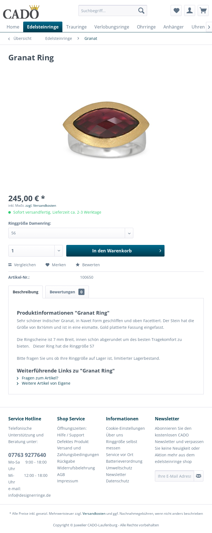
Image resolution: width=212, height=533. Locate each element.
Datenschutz (117, 480)
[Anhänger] (174, 27)
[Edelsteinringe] (42, 27)
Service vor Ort (119, 454)
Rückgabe (66, 461)
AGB (61, 474)
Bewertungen (67, 292)
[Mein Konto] (189, 10)
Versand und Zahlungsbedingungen (78, 451)
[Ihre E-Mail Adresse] (174, 476)
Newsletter (116, 474)
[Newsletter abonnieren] (198, 476)
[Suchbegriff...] (112, 10)
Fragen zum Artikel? (37, 378)
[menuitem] (112, 13)
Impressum (67, 480)
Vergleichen (22, 264)
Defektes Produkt (73, 441)
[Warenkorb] (203, 10)
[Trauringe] (76, 27)
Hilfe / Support (70, 435)
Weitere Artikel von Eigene (43, 383)
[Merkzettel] (176, 10)
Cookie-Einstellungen (125, 428)
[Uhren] (198, 27)
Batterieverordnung (124, 461)
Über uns (114, 435)
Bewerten (88, 264)
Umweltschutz (119, 467)
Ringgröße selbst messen (121, 445)
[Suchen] (141, 10)
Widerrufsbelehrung (76, 467)
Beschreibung (25, 291)
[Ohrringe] (146, 27)
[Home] (13, 27)
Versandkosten (94, 513)
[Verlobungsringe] (112, 27)
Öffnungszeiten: (72, 428)
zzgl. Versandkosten (40, 205)
